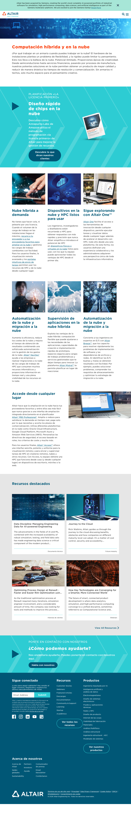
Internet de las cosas (92, 718)
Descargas (61, 696)
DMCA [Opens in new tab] (114, 791)
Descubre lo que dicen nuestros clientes (45, 155)
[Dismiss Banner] (118, 5)
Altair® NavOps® (31, 355)
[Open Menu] (127, 14)
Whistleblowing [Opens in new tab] (53, 794)
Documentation (63, 700)
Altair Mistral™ (66, 365)
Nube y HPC (88, 711)
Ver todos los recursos (70, 723)
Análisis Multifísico (91, 728)
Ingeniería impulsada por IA (95, 686)
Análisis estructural (91, 732)
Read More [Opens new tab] (96, 7)
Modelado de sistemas (93, 739)
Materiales (87, 725)
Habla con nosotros (43, 665)
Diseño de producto (92, 714)
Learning (60, 707)
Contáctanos (41, 776)
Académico (62, 714)
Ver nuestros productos (96, 748)
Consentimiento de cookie (70, 794)
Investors (28, 767)
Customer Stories (64, 686)
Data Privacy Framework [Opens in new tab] (89, 791)
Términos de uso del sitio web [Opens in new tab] (59, 791)
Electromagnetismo (92, 695)
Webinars (61, 689)
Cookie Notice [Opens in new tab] (105, 791)
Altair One (88, 221)
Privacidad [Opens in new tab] (75, 791)
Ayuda (27, 771)
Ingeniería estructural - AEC (95, 735)
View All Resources (106, 628)
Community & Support (66, 703)
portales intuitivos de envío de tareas (24, 262)
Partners (27, 764)
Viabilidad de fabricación (94, 721)
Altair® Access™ (45, 445)
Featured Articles (64, 693)
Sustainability (18, 776)
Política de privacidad (36, 711)
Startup (60, 710)
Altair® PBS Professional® (24, 417)
